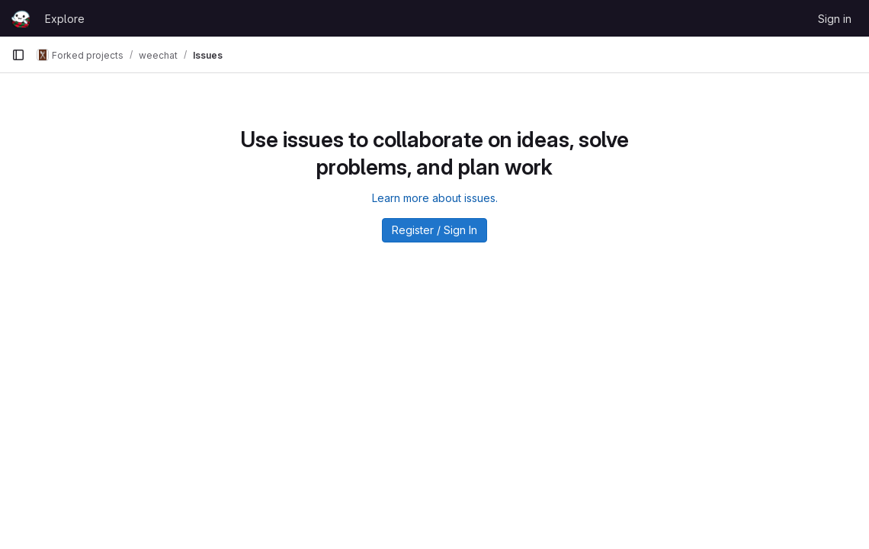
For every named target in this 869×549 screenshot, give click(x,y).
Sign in (834, 18)
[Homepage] (20, 18)
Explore (65, 18)
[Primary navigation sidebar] (18, 55)
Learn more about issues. (435, 197)
